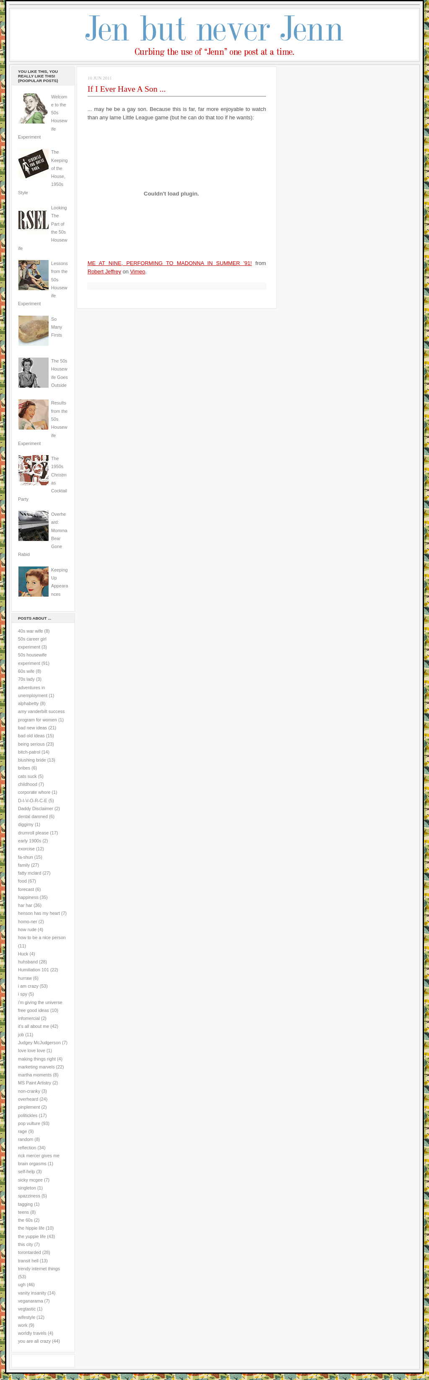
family (24, 865)
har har (25, 905)
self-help (26, 1171)
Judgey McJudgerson (39, 1042)
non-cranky (29, 1091)
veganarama (30, 1300)
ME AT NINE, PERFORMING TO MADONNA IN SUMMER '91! (170, 263)
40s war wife (30, 630)
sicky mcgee (30, 1179)
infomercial (29, 1018)
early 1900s (29, 840)
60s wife (26, 671)
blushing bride (32, 759)
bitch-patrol (29, 751)
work (23, 1325)
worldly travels (32, 1333)
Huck (23, 953)
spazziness (29, 1195)
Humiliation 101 (33, 969)
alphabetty (28, 703)
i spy (22, 993)
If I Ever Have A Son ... (127, 88)
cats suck (27, 776)
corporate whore (34, 792)
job (21, 1034)
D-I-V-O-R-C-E (32, 800)
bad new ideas (32, 727)
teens (23, 1212)
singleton (27, 1187)
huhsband (28, 961)
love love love (31, 1050)
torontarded (29, 1252)
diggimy (26, 824)
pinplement (29, 1107)
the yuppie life (32, 1236)
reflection (27, 1147)
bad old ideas (31, 735)
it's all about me (33, 1026)
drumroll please (33, 832)
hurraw (25, 978)
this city (25, 1244)
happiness (28, 897)
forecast (26, 889)
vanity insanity (32, 1292)
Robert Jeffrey (104, 271)
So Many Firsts (56, 327)
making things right (37, 1058)
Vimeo (137, 271)
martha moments (35, 1074)
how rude (27, 929)
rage (22, 1131)
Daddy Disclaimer (35, 808)
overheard (28, 1099)
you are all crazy (34, 1341)
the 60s (25, 1220)
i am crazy (28, 986)
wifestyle (26, 1317)
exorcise (26, 848)
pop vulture (29, 1123)
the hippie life (31, 1228)
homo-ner (27, 921)
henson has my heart (39, 913)
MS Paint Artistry (34, 1082)
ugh (22, 1284)
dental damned (33, 816)
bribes (24, 767)
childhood (27, 784)
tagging (25, 1204)
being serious (31, 744)
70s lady (26, 679)
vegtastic (27, 1308)
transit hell (28, 1260)
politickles (27, 1115)
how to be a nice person (42, 937)
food (22, 880)
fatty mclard (29, 872)
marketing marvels (36, 1066)
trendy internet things (39, 1268)
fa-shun (25, 857)
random (25, 1139)
